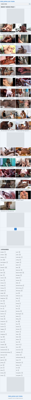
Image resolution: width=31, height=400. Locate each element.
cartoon (3, 278)
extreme (3, 314)
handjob (3, 344)
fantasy (3, 324)
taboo (18, 334)
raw (18, 308)
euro (2, 308)
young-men (19, 375)
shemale (18, 329)
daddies (3, 291)
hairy (3, 342)
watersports (19, 362)
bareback (4, 267)
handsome (4, 347)
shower (18, 332)
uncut (18, 347)
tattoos (18, 339)
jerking (3, 362)
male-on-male (20, 273)
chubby (3, 285)
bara (2, 265)
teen (18, 342)
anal (3, 260)
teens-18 (18, 344)
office (18, 283)
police (18, 306)
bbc (2, 270)
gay (3, 337)
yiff (17, 370)
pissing (18, 303)
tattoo (18, 337)
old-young (19, 291)
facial (3, 316)
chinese (3, 283)
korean (3, 375)
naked (18, 278)
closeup (3, 288)
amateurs (3, 257)
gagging (3, 329)
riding (18, 319)
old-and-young (20, 285)
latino (18, 255)
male (18, 267)
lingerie (18, 262)
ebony (3, 303)
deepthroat (4, 298)
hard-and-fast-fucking (6, 352)
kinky (3, 370)
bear (3, 275)
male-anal (19, 270)
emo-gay (3, 306)
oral (18, 293)
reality (18, 316)
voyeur (18, 360)
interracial (4, 355)
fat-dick (3, 326)
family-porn (4, 321)
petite (18, 298)
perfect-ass (19, 296)
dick (3, 301)
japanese (3, 360)
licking (18, 260)
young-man (19, 373)
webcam (18, 365)
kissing (3, 373)
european (3, 311)
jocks (2, 368)
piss (18, 301)
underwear (19, 352)
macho (18, 265)
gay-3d (3, 339)
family (3, 319)
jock (2, 365)
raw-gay (19, 311)
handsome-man (5, 350)
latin (18, 252)
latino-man (19, 257)
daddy (3, 293)
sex (18, 321)
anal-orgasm (4, 262)
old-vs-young (19, 288)
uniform (19, 355)
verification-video (20, 357)
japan (3, 357)
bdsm (3, 273)
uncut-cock (19, 350)
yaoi (18, 368)
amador (3, 252)
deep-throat (4, 296)
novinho (18, 280)
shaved (18, 326)
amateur (4, 255)
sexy (18, 324)
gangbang (4, 334)
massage (19, 275)
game (3, 332)
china (3, 280)
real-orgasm (19, 314)
